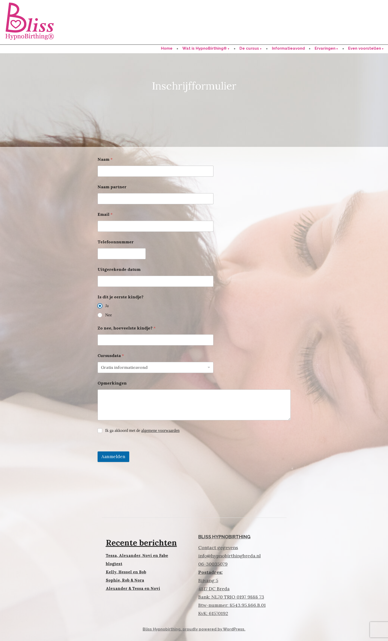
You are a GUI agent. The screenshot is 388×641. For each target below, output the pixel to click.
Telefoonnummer (116, 241)
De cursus (249, 48)
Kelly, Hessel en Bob (126, 571)
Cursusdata (111, 355)
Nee (108, 315)
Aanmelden (113, 456)
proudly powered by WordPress (213, 629)
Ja (107, 306)
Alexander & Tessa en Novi (133, 588)
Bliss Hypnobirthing (161, 629)
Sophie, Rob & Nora (125, 580)
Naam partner (112, 186)
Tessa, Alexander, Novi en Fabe (137, 555)
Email (105, 214)
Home (167, 48)
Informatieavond (288, 48)
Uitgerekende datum (119, 269)
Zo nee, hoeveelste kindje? (127, 328)
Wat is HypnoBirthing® (204, 48)
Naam (105, 159)
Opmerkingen (112, 383)
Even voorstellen (364, 48)
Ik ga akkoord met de (142, 430)
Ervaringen (325, 48)
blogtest (114, 563)
